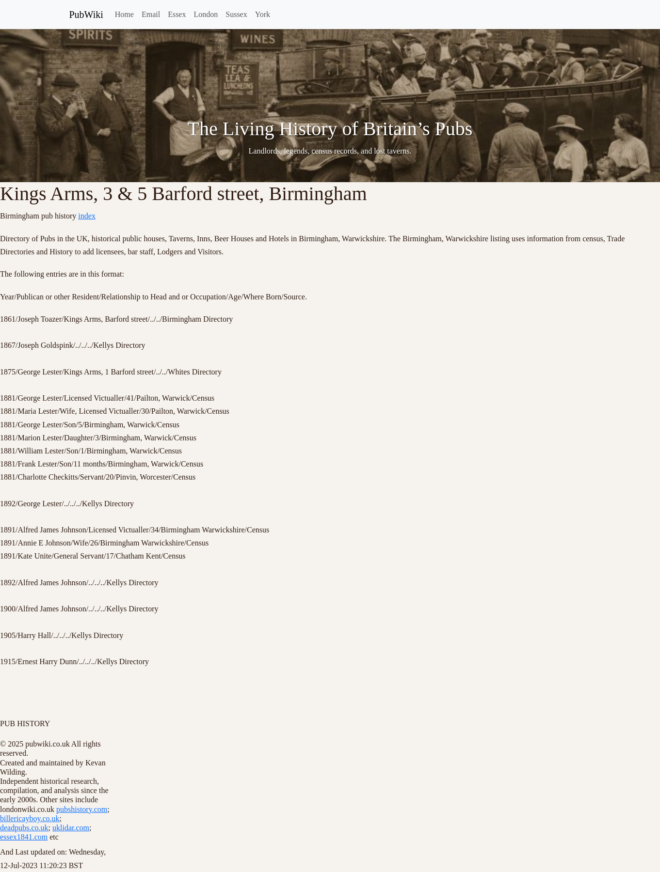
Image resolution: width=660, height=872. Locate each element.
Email (151, 14)
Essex (177, 14)
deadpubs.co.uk (24, 828)
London (205, 14)
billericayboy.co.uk (29, 818)
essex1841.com (24, 837)
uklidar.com (70, 828)
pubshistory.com (81, 809)
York (262, 14)
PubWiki (86, 14)
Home (124, 14)
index (87, 216)
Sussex (236, 14)
